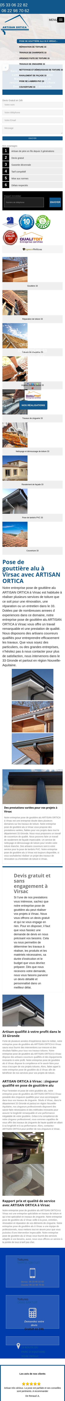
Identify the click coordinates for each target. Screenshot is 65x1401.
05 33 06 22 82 (32, 1281)
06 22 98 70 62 (32, 1285)
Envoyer (55, 202)
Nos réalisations (33, 405)
